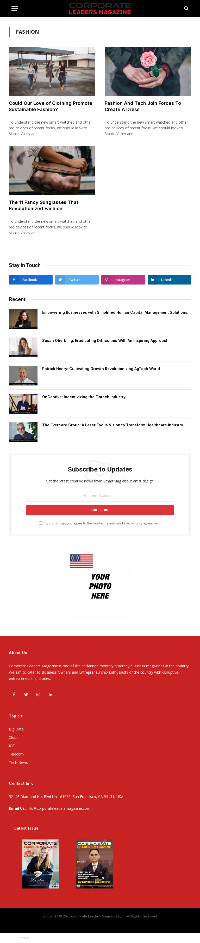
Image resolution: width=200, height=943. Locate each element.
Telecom (16, 754)
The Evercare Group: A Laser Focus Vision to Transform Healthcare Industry (112, 425)
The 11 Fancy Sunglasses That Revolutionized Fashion (43, 205)
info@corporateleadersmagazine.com (58, 808)
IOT (12, 745)
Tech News (18, 762)
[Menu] (14, 8)
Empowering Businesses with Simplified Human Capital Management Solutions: (115, 312)
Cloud (13, 737)
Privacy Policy (132, 523)
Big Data (16, 729)
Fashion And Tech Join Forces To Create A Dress (143, 106)
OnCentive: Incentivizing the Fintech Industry (84, 397)
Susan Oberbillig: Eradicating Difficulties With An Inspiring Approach (105, 340)
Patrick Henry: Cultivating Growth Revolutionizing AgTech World (101, 368)
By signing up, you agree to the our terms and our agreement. (100, 523)
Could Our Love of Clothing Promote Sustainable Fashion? (50, 106)
